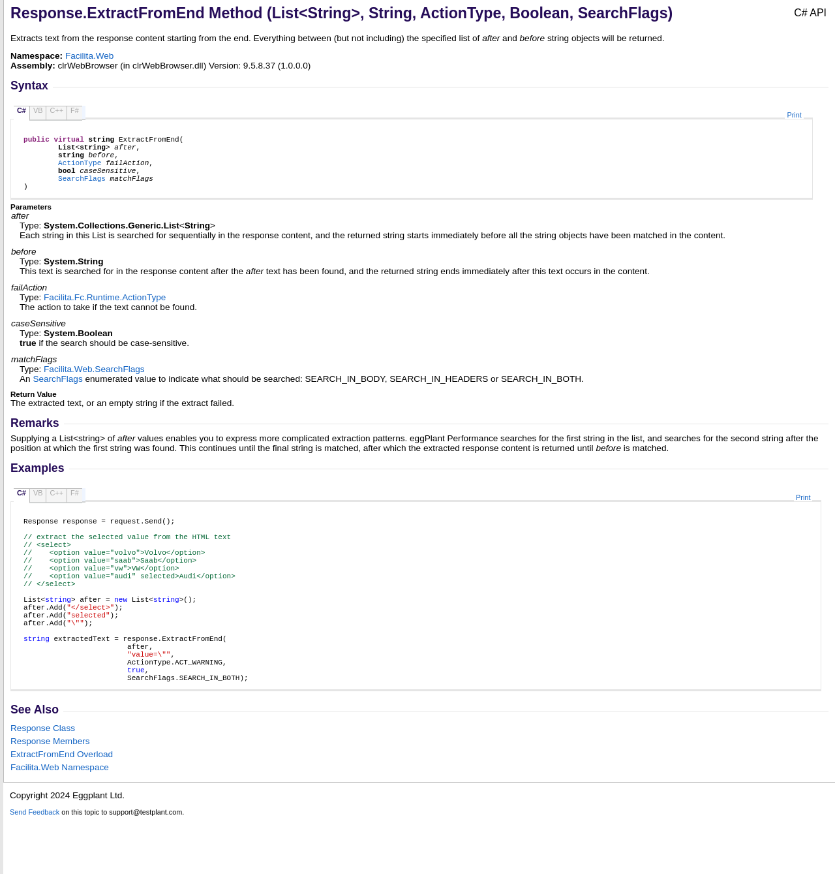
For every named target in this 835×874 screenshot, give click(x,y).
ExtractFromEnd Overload (61, 809)
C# (21, 110)
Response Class (42, 783)
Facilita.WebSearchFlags (94, 383)
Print (794, 115)
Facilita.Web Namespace (59, 822)
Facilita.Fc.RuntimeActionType (105, 311)
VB (38, 110)
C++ (56, 110)
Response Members (50, 796)
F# (74, 110)
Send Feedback (34, 867)
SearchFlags (82, 190)
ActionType (79, 170)
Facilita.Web (89, 56)
